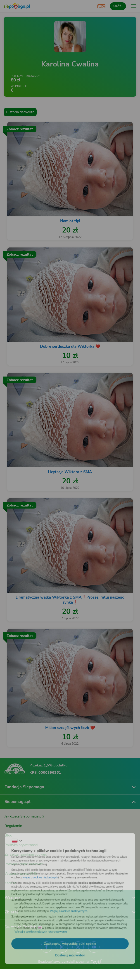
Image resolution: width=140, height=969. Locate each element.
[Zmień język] (12, 836)
